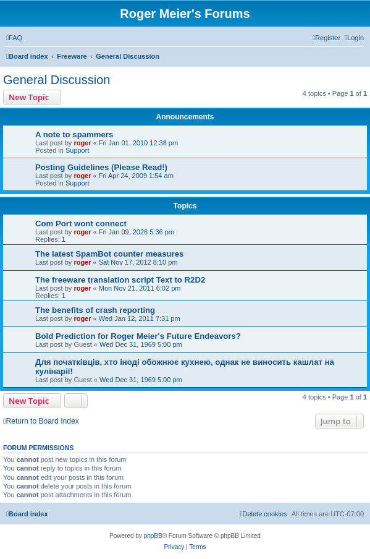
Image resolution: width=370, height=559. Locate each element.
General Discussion (56, 80)
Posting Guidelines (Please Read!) (101, 167)
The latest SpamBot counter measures (109, 253)
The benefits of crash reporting (95, 310)
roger (82, 143)
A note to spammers (74, 134)
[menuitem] (14, 37)
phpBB (153, 535)
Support (77, 150)
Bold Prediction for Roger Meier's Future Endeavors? (138, 336)
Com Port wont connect (81, 223)
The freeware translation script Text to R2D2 (120, 279)
